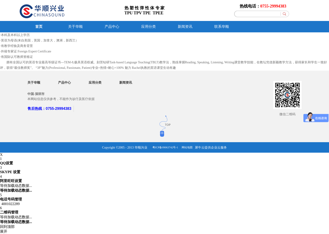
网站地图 (186, 147)
